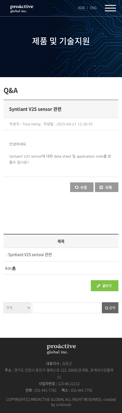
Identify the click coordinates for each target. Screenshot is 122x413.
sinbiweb (63, 404)
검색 (112, 307)
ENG (93, 7)
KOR (81, 7)
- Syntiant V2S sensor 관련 (28, 254)
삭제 (108, 187)
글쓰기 (107, 285)
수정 (83, 187)
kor (8, 268)
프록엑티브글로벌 (21, 9)
